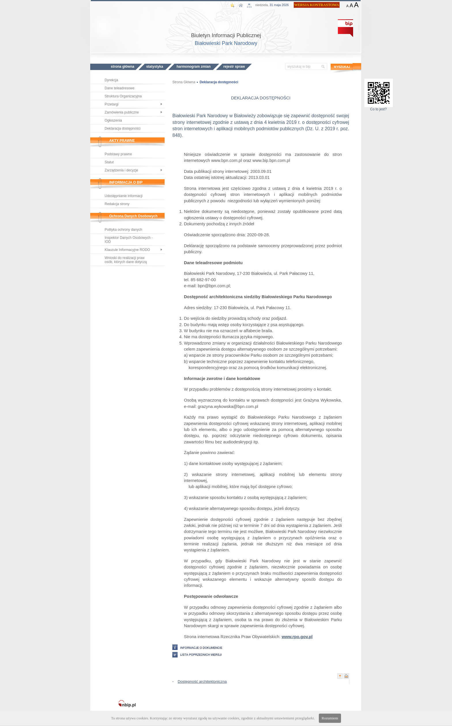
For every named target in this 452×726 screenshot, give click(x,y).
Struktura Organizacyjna (123, 96)
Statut (109, 162)
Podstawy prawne (118, 154)
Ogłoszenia (113, 120)
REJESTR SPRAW (234, 67)
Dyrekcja (111, 80)
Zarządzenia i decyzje (121, 170)
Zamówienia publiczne (122, 112)
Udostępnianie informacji (123, 196)
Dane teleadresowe (119, 88)
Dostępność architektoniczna (202, 681)
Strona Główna (183, 82)
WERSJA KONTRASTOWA (316, 5)
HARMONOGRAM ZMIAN (193, 67)
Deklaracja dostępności (122, 128)
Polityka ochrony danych (123, 230)
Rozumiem (330, 718)
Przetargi (111, 104)
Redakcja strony (117, 204)
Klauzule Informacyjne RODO (127, 250)
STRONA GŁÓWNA (122, 67)
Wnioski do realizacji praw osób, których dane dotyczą (126, 260)
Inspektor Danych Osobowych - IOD (129, 240)
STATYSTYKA (154, 67)
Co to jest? (378, 107)
